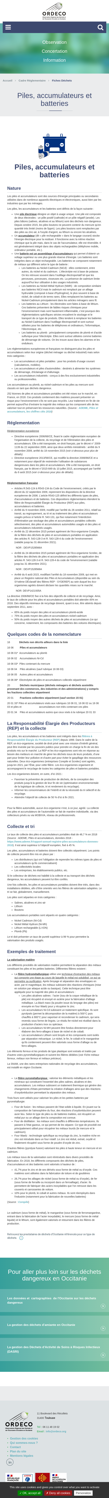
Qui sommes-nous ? (24, 1442)
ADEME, (84, 408)
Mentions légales (21, 1455)
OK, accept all (30, 1493)
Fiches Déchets (62, 80)
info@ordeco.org (56, 1431)
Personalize (83, 1493)
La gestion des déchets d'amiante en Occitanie (41, 1325)
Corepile (23, 1202)
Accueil (7, 80)
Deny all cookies (58, 1493)
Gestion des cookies (24, 1438)
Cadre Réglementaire (32, 80)
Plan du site (18, 1451)
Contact (15, 1447)
